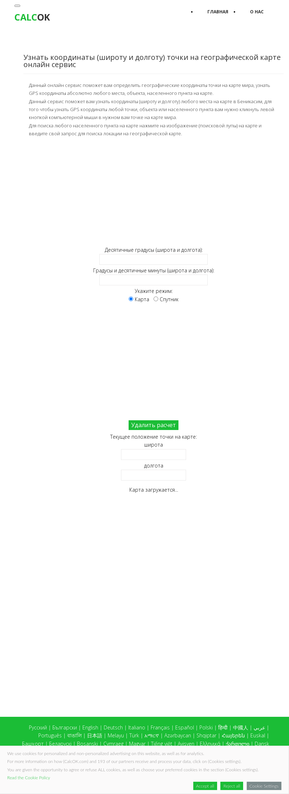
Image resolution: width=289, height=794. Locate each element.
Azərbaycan (177, 735)
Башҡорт (33, 743)
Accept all (205, 786)
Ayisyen (186, 743)
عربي (259, 727)
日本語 (94, 735)
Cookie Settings (264, 786)
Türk (134, 735)
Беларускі (60, 743)
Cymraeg (113, 743)
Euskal (257, 735)
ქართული (237, 743)
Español (184, 727)
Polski (206, 727)
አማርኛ (151, 735)
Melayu (116, 735)
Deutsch (113, 727)
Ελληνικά (210, 743)
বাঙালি (74, 735)
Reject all (231, 786)
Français (160, 727)
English (90, 727)
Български (64, 727)
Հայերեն (233, 735)
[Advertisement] (153, 191)
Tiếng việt (161, 743)
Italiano (136, 727)
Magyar (137, 743)
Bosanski (87, 743)
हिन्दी (223, 727)
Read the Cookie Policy (28, 777)
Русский (38, 727)
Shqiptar (206, 735)
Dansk (262, 743)
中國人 (240, 727)
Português (50, 735)
